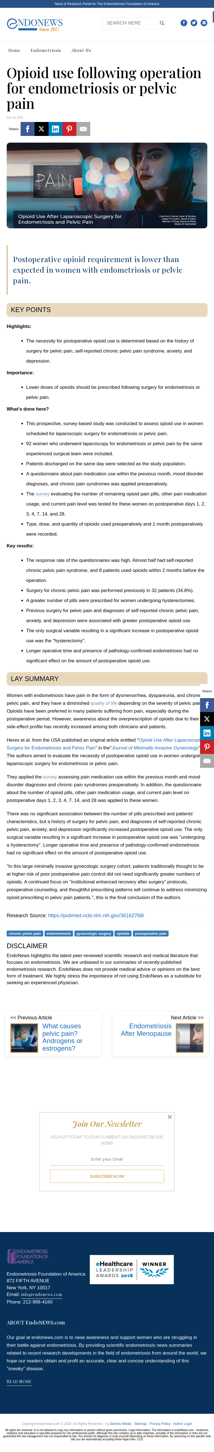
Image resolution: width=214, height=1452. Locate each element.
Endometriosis (46, 50)
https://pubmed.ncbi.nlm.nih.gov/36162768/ (96, 915)
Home (14, 50)
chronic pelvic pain (25, 933)
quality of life (104, 703)
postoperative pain (150, 933)
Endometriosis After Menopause (146, 1029)
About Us (81, 50)
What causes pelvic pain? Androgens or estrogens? (62, 1037)
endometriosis (59, 933)
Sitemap (140, 1424)
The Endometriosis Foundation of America (128, 4)
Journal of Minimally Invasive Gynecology (154, 748)
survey (43, 494)
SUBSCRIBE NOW (107, 1176)
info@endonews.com (41, 1294)
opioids (123, 933)
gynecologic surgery (93, 933)
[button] (107, 1123)
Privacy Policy (160, 1424)
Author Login (182, 1424)
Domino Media (120, 1424)
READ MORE (19, 1381)
